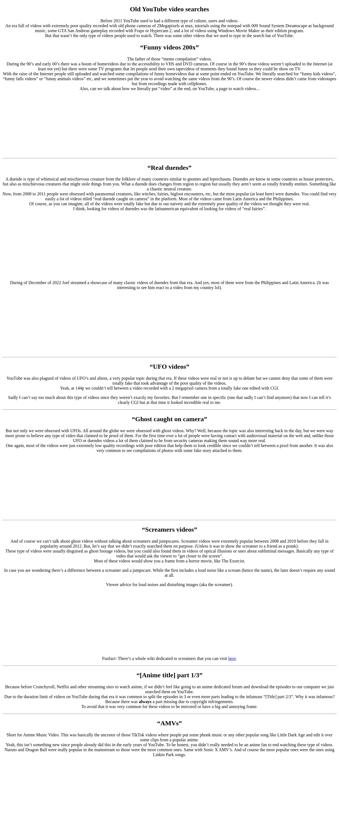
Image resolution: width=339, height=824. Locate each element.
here (232, 658)
